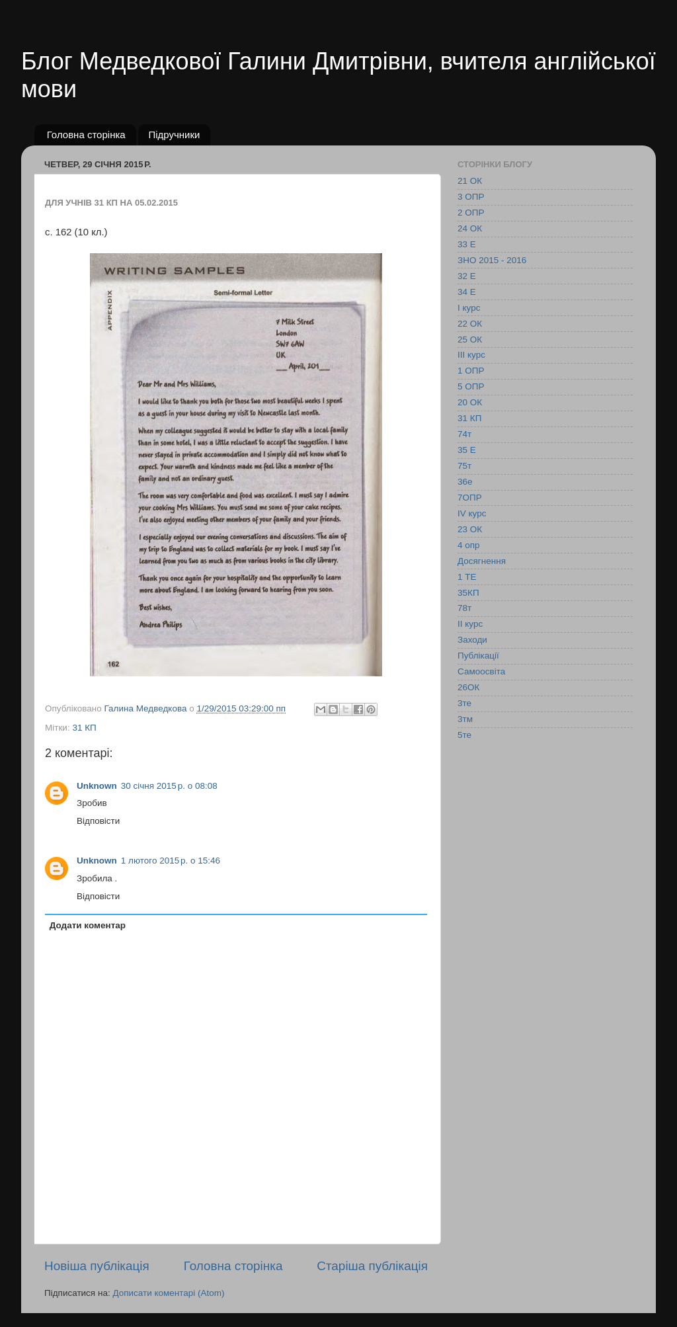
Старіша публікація (372, 1266)
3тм (465, 719)
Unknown (97, 786)
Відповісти (98, 821)
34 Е (467, 292)
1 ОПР (471, 371)
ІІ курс (470, 624)
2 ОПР (471, 213)
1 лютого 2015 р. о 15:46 (170, 860)
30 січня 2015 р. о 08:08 (169, 786)
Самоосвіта (481, 671)
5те (464, 735)
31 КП (84, 728)
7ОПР (470, 498)
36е (465, 482)
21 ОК (470, 181)
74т (464, 434)
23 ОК (470, 529)
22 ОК (470, 324)
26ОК (468, 687)
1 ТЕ (467, 577)
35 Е (467, 450)
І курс (469, 308)
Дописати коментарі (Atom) (168, 1293)
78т (464, 608)
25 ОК (470, 339)
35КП (468, 593)
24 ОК (470, 228)
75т (464, 466)
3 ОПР (471, 197)
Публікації (478, 656)
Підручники (174, 134)
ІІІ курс (471, 355)
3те (464, 703)
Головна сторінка (86, 134)
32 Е (467, 276)
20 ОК (470, 402)
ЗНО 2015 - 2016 (492, 260)
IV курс (472, 513)
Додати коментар (88, 925)
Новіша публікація (96, 1266)
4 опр (469, 545)
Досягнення (482, 561)
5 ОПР (471, 386)
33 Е (467, 244)
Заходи (472, 640)
